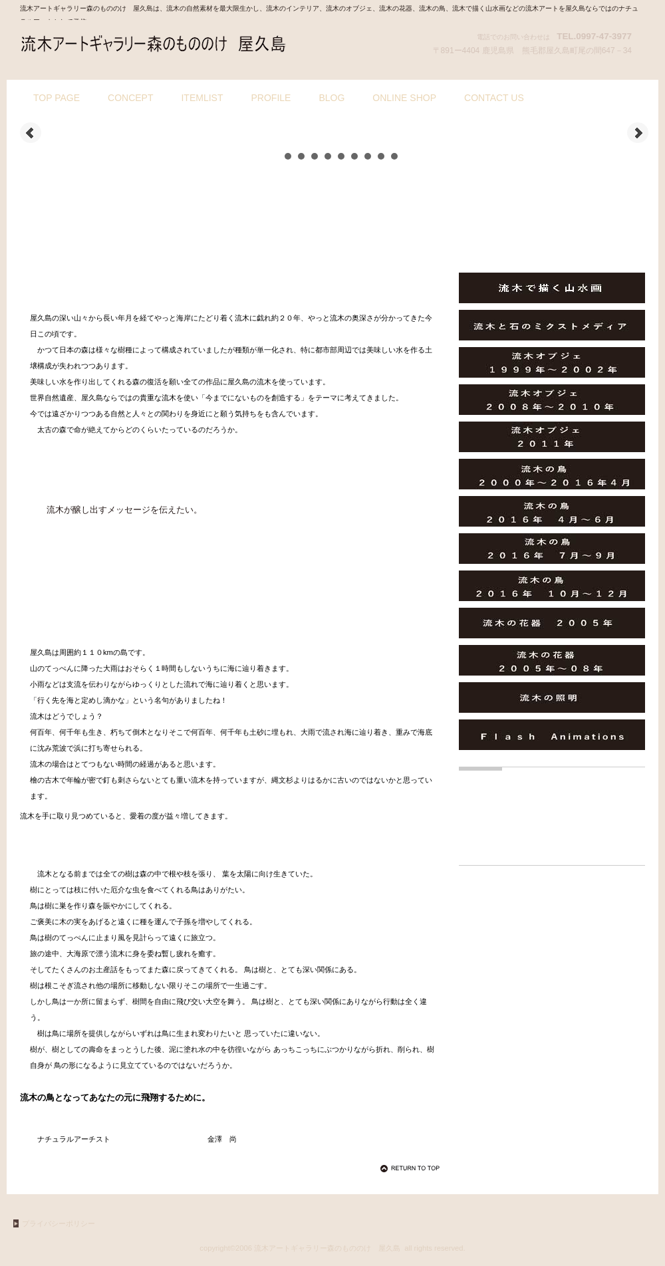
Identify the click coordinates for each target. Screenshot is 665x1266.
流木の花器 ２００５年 (552, 623)
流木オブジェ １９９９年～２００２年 (552, 362)
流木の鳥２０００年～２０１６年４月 (552, 474)
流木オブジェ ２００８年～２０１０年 (552, 399)
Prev (30, 133)
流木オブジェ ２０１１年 (552, 437)
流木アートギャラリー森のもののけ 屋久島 (153, 45)
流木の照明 (552, 697)
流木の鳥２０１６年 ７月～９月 (552, 548)
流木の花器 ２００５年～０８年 (552, 660)
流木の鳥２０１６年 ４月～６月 (552, 511)
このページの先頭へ (412, 1168)
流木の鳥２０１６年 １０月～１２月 (552, 585)
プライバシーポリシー (58, 1223)
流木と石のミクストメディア (552, 325)
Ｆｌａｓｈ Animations (552, 734)
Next (637, 133)
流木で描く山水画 (552, 288)
